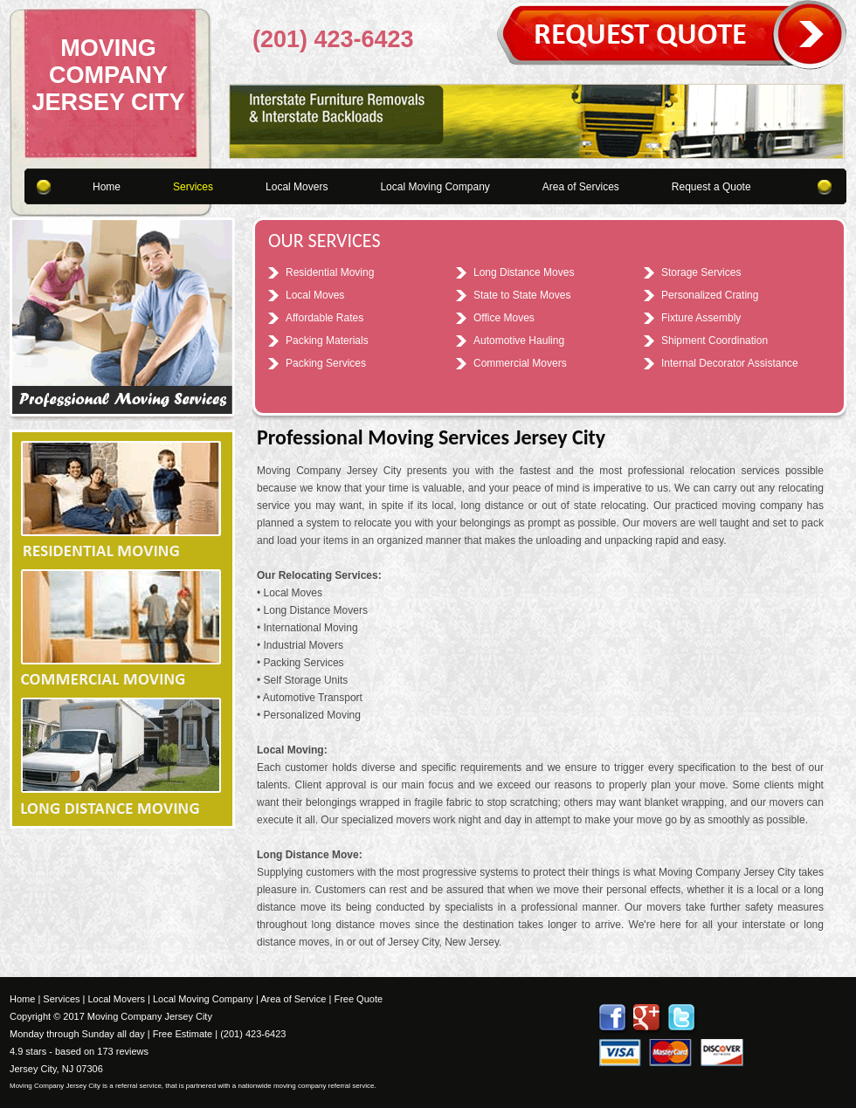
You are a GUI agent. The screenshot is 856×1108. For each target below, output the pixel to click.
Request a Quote (711, 187)
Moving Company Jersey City (107, 75)
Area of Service (293, 999)
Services (193, 187)
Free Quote (358, 999)
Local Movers (297, 187)
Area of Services (580, 187)
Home (107, 187)
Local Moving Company (434, 187)
